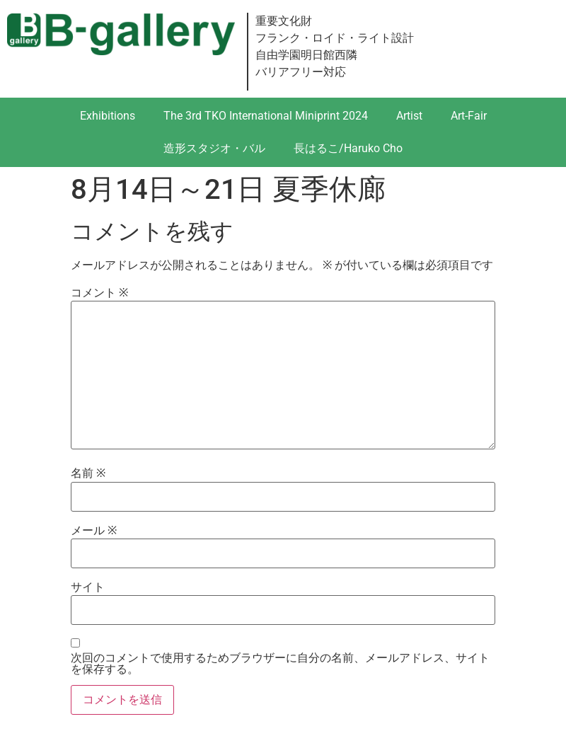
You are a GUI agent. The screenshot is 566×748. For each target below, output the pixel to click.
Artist (409, 115)
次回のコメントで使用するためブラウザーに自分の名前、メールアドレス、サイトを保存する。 (280, 663)
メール (94, 530)
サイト (88, 587)
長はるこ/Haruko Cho (348, 148)
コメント (99, 293)
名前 (88, 473)
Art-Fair (469, 115)
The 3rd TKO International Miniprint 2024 (265, 115)
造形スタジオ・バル (214, 148)
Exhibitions (107, 115)
